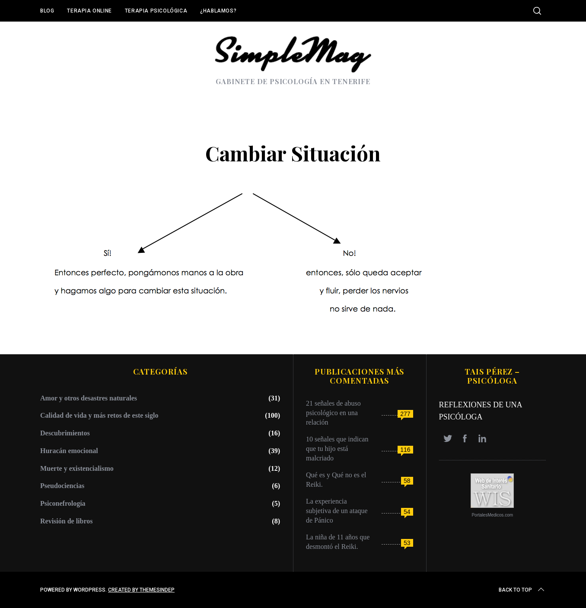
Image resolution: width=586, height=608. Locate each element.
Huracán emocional (69, 450)
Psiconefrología (63, 503)
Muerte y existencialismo (77, 468)
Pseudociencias (62, 485)
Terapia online (89, 11)
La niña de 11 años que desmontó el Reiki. (337, 541)
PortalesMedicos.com (492, 515)
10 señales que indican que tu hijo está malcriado (337, 448)
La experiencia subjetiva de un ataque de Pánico (337, 511)
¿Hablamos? (218, 11)
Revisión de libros (66, 521)
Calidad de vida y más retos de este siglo (99, 415)
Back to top (522, 590)
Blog (47, 11)
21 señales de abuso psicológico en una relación (333, 413)
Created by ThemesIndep (141, 590)
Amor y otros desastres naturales (88, 398)
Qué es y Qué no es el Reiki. (336, 479)
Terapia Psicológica (156, 11)
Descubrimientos (65, 433)
